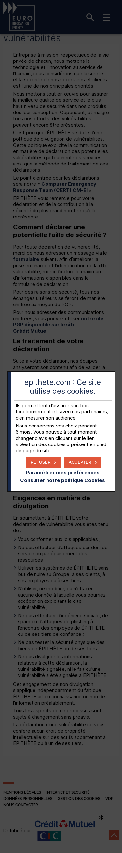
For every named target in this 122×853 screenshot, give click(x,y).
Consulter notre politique (62, 480)
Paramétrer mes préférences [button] (63, 472)
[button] (82, 462)
